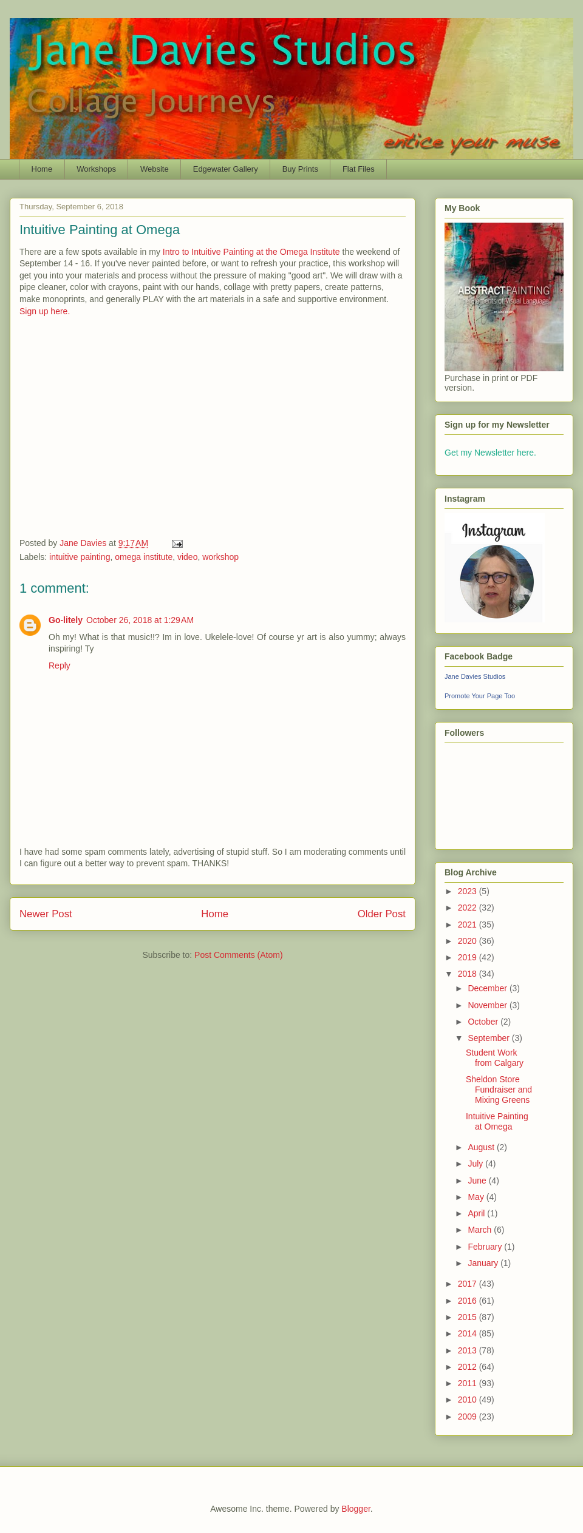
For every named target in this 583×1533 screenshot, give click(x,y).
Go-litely (66, 620)
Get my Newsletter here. (490, 452)
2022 (468, 907)
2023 (468, 891)
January (484, 1263)
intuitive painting (79, 557)
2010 (468, 1399)
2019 (468, 957)
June (478, 1180)
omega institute (143, 557)
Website (154, 169)
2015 (468, 1317)
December (488, 988)
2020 (468, 941)
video (187, 557)
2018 (468, 974)
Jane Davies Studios (475, 676)
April (477, 1213)
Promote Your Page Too (480, 695)
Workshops (96, 169)
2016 (468, 1301)
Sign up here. (44, 311)
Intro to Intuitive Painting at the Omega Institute (251, 252)
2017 (468, 1284)
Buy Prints (300, 169)
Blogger (355, 1509)
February (486, 1247)
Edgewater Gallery (225, 169)
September (489, 1038)
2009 (468, 1416)
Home (42, 169)
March (481, 1230)
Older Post (382, 914)
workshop (220, 557)
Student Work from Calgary (494, 1058)
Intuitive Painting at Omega (497, 1121)
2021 (468, 924)
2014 (468, 1333)
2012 (468, 1367)
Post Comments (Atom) (238, 955)
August (482, 1147)
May (477, 1197)
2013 (468, 1350)
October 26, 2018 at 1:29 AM (140, 620)
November (488, 1005)
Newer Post (45, 914)
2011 (468, 1383)
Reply (59, 665)
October (484, 1021)
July (476, 1163)
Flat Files (359, 169)
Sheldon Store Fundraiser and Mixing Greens (499, 1089)
